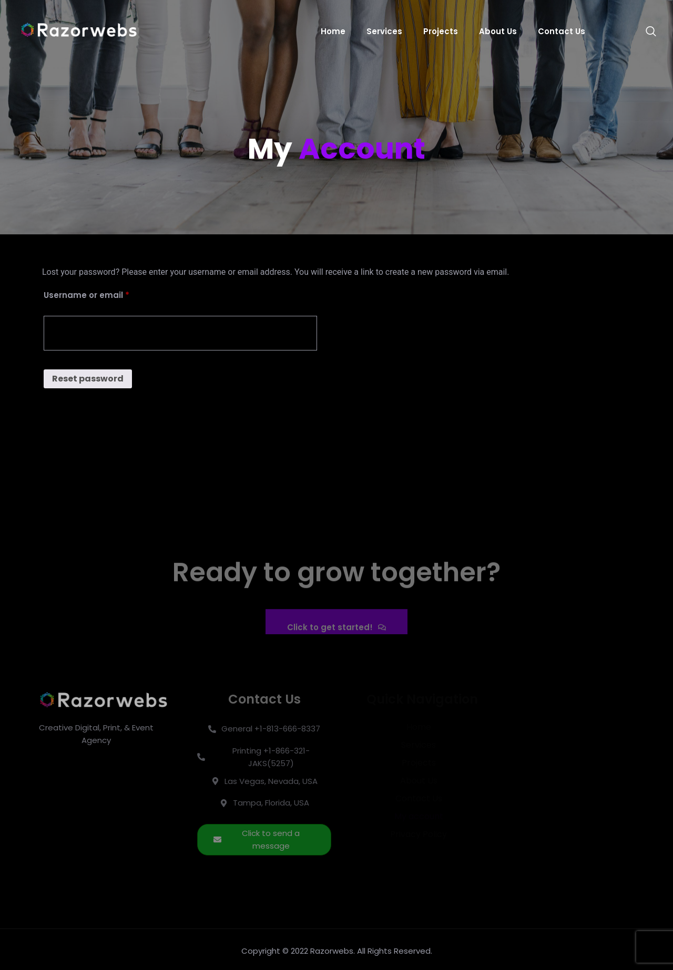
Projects (440, 31)
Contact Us (561, 31)
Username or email (105, 294)
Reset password (88, 379)
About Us (498, 31)
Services (384, 31)
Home (333, 31)
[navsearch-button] (645, 31)
